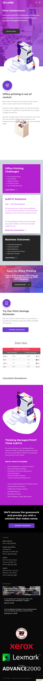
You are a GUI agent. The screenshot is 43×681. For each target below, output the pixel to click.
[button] (39, 2)
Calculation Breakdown (15, 378)
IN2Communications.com (24, 678)
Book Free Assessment (14, 230)
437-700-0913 (11, 543)
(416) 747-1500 (12, 554)
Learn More (9, 190)
